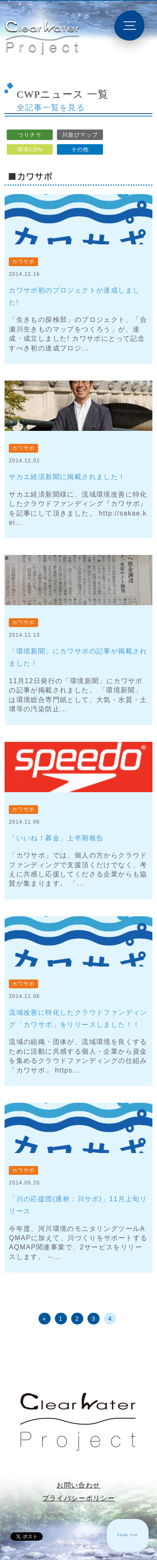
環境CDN (30, 149)
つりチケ (30, 135)
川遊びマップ (80, 135)
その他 (80, 149)
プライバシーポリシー (78, 1498)
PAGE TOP (127, 1535)
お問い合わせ (78, 1485)
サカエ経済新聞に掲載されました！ (67, 476)
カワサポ (23, 261)
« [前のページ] (44, 1318)
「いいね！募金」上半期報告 (56, 838)
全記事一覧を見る (51, 107)
